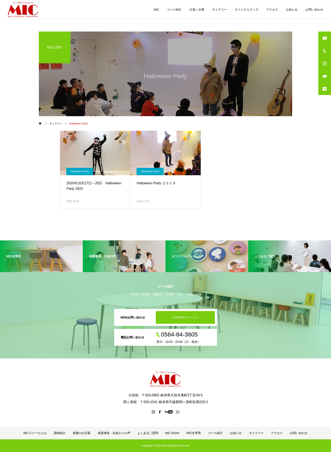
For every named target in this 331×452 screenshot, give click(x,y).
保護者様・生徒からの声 (114, 433)
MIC (156, 9)
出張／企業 (197, 9)
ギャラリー (219, 9)
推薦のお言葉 (82, 433)
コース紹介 (174, 9)
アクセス (272, 9)
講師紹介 (60, 433)
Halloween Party (80, 171)
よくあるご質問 (147, 433)
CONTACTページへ (185, 317)
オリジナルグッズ (246, 9)
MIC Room (172, 433)
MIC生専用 (193, 433)
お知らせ (292, 9)
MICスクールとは (35, 433)
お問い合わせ (314, 9)
